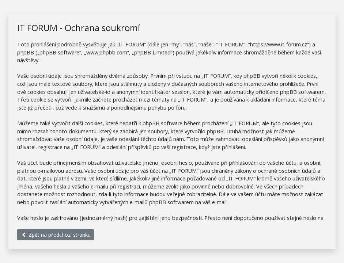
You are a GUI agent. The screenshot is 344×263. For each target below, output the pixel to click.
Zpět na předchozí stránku (55, 234)
